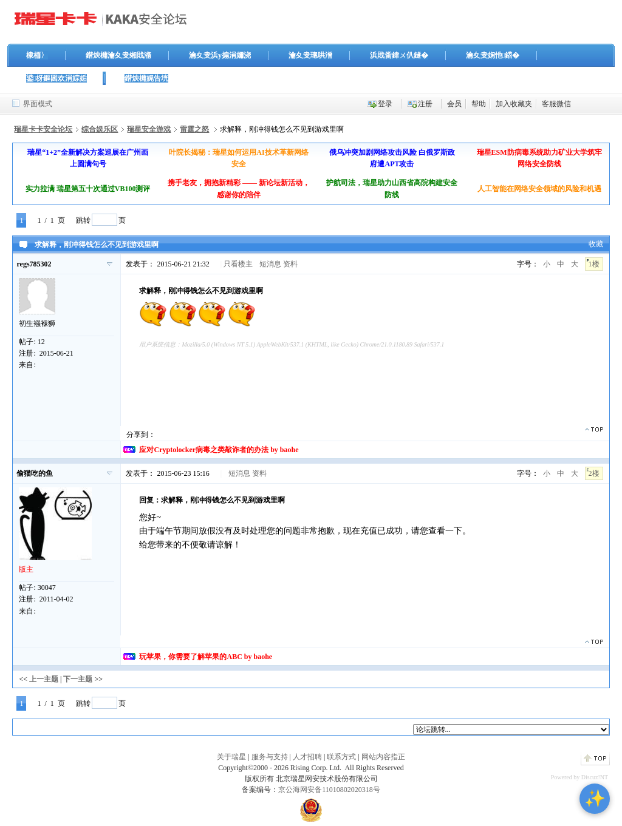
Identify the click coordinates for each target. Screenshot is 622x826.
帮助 (478, 104)
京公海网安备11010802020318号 (329, 789)
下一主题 (77, 679)
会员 (454, 104)
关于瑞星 (231, 757)
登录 (385, 104)
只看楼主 (238, 264)
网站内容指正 (383, 757)
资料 (290, 264)
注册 (425, 104)
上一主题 (43, 679)
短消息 (270, 264)
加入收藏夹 (514, 104)
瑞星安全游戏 (149, 129)
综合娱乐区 (99, 129)
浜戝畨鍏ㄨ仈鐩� (399, 55)
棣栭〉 (37, 55)
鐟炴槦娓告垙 (146, 78)
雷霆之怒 (194, 129)
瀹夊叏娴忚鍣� (492, 55)
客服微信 (556, 104)
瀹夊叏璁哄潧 (310, 55)
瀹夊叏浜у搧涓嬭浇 (220, 55)
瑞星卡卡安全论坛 (43, 129)
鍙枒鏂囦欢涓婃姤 (56, 78)
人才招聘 (307, 757)
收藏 (596, 244)
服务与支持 (269, 757)
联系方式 (341, 757)
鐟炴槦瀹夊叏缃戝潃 (118, 55)
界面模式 (37, 104)
